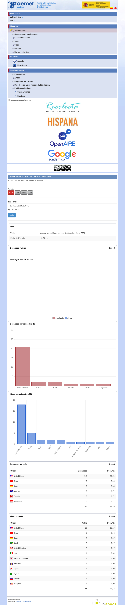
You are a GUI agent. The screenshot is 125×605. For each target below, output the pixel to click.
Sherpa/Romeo (23, 92)
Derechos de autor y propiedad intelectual (32, 85)
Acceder (20, 61)
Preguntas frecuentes (23, 81)
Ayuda (17, 78)
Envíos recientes (21, 52)
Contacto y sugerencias (23, 601)
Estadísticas (19, 74)
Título (16, 45)
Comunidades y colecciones (26, 34)
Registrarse (22, 65)
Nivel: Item (16, 17)
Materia (17, 48)
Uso (12, 20)
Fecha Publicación (22, 38)
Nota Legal (11, 601)
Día (30, 192)
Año (17, 192)
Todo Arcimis (20, 31)
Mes (24, 192)
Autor (16, 41)
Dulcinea (21, 96)
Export (112, 248)
